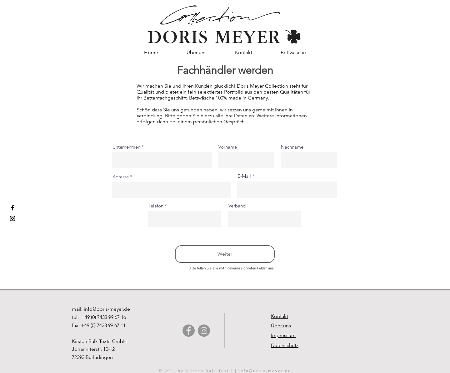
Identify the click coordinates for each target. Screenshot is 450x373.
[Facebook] (188, 330)
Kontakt (279, 316)
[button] (243, 52)
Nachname (292, 147)
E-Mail (244, 176)
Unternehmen (126, 147)
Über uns (281, 326)
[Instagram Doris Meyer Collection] (12, 218)
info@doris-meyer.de (107, 309)
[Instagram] (204, 330)
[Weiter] (225, 254)
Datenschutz (284, 345)
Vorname (227, 147)
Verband (237, 205)
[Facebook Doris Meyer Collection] (12, 207)
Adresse (120, 176)
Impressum (283, 335)
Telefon (155, 205)
